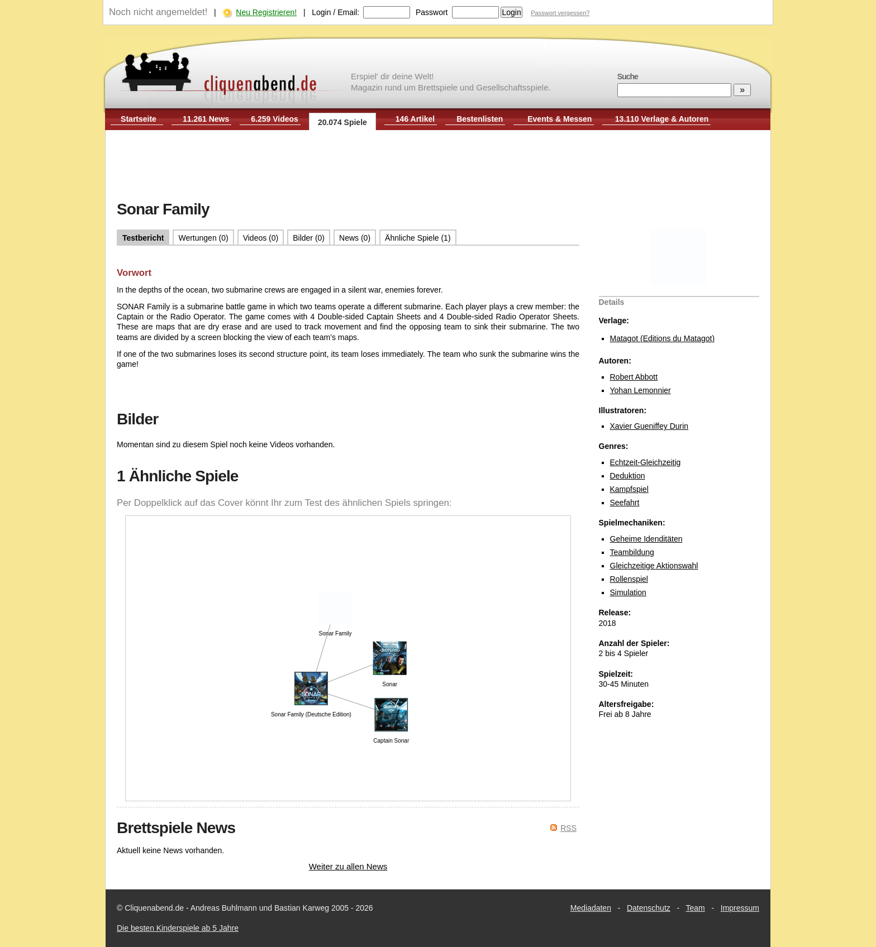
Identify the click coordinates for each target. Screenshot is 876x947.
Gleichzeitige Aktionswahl (654, 565)
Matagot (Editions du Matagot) (662, 338)
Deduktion (627, 475)
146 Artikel (415, 118)
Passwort (432, 12)
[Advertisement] (438, 166)
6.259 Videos (274, 118)
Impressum (740, 907)
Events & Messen (559, 118)
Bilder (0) (309, 237)
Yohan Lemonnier (640, 390)
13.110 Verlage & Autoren (662, 118)
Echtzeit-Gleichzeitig (645, 462)
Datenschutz (648, 907)
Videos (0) (261, 237)
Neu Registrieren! (266, 12)
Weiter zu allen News (348, 866)
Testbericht (143, 237)
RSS (568, 828)
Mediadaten (590, 907)
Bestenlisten (479, 118)
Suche (627, 76)
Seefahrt (625, 502)
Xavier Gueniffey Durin (649, 426)
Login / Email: (335, 12)
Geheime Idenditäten (646, 538)
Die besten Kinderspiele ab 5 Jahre (178, 928)
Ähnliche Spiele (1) (418, 237)
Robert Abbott (634, 376)
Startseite (138, 118)
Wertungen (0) (203, 237)
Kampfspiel (629, 489)
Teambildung (632, 552)
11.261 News (206, 118)
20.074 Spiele (342, 122)
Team (695, 907)
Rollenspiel (629, 579)
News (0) (354, 237)
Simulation (628, 592)
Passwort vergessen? (560, 12)
